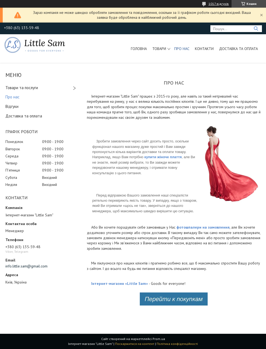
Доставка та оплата (238, 48)
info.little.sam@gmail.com (26, 266)
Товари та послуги (21, 87)
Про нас (181, 48)
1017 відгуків (218, 4)
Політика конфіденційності (177, 344)
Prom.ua (159, 339)
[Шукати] (256, 28)
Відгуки (11, 106)
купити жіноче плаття (163, 157)
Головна (139, 48)
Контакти (204, 48)
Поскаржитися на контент (134, 344)
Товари (159, 48)
